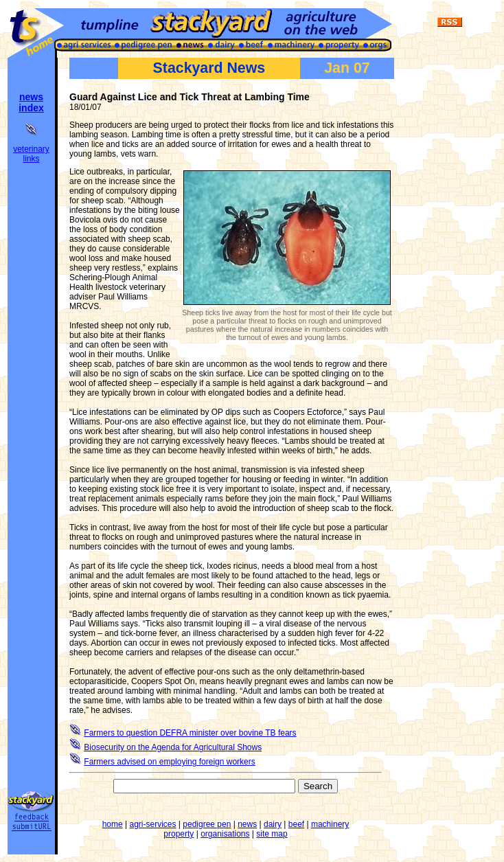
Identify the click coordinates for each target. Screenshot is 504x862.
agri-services (153, 824)
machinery (330, 824)
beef (296, 824)
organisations (225, 834)
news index (31, 102)
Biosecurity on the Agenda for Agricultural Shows (173, 747)
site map (271, 834)
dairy (273, 824)
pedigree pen (207, 824)
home (112, 824)
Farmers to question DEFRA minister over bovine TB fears (190, 733)
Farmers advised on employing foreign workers (169, 762)
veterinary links (31, 153)
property (178, 834)
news (247, 824)
